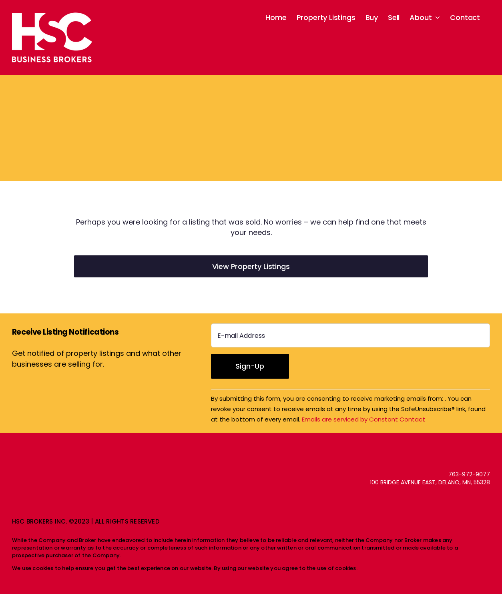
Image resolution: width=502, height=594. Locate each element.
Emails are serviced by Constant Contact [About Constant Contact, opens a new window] (363, 419)
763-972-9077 (469, 474)
